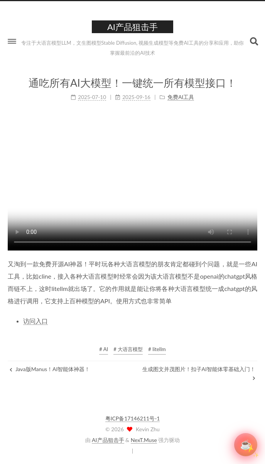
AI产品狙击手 (108, 440)
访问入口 (35, 320)
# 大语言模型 (128, 349)
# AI (103, 349)
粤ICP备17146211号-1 (132, 418)
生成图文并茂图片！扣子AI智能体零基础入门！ (198, 373)
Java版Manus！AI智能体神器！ (50, 369)
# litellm (156, 349)
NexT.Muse (144, 440)
